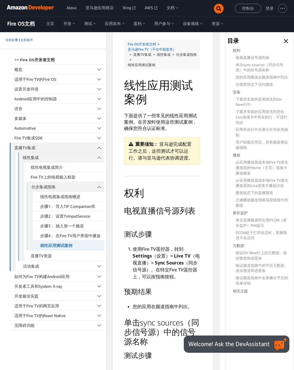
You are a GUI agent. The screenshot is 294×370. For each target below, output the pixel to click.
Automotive (59, 128)
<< (34, 59)
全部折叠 (11, 40)
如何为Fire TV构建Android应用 (59, 276)
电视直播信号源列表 (252, 57)
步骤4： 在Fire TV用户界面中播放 (70, 235)
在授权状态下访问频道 (254, 84)
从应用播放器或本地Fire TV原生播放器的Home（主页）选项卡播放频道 (262, 167)
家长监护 (240, 213)
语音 (59, 108)
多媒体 (59, 118)
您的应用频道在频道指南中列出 (262, 77)
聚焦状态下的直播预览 (254, 193)
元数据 (238, 246)
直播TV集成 (59, 147)
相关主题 (240, 291)
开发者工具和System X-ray (59, 286)
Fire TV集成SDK (59, 138)
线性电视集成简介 (47, 167)
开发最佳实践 (59, 296)
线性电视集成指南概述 (60, 196)
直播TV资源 (41, 255)
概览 (59, 69)
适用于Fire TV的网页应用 (59, 305)
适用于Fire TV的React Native (59, 315)
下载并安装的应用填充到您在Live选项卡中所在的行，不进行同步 (261, 117)
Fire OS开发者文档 (142, 44)
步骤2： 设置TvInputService (65, 216)
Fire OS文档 (21, 24)
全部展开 (26, 40)
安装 (236, 92)
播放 (236, 155)
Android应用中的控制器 (59, 98)
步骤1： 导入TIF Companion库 (67, 206)
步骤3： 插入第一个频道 (62, 225)
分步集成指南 (67, 186)
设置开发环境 (59, 89)
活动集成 (64, 266)
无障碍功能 (59, 325)
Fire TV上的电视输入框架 (53, 177)
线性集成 (63, 157)
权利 (236, 50)
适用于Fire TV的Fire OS (59, 79)
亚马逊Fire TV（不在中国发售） (152, 49)
